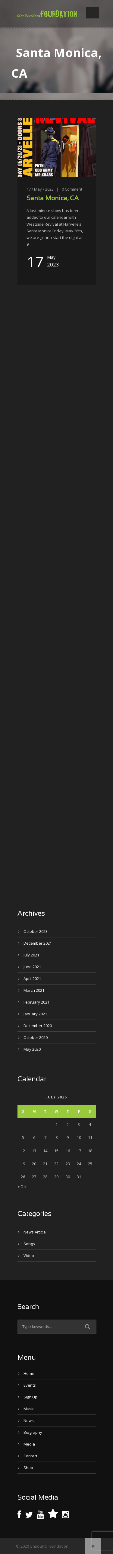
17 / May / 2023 (40, 189)
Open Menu (92, 12)
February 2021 (36, 1002)
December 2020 (38, 1025)
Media (29, 1444)
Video (29, 1255)
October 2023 (36, 931)
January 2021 (35, 1014)
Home (29, 1373)
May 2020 (32, 1049)
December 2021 (38, 943)
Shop (28, 1467)
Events (30, 1385)
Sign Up (30, 1397)
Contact (30, 1456)
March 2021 (34, 990)
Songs (29, 1243)
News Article (35, 1232)
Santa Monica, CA (53, 199)
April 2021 (32, 978)
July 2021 (31, 955)
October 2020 (36, 1037)
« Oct (22, 1186)
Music (29, 1408)
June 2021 (32, 966)
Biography (33, 1432)
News (29, 1420)
